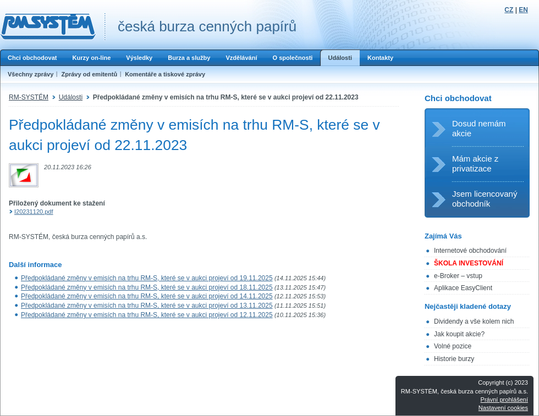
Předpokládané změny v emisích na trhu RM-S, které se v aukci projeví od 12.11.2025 (147, 315)
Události (340, 57)
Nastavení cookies (503, 407)
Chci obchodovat (32, 57)
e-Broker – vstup (458, 276)
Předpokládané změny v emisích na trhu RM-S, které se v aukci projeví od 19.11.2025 (147, 278)
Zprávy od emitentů (89, 74)
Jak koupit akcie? (459, 334)
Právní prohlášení (504, 399)
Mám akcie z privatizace (475, 163)
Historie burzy (454, 359)
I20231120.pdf (33, 211)
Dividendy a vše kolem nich (474, 321)
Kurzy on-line (91, 57)
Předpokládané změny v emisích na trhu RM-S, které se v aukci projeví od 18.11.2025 (147, 287)
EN (523, 10)
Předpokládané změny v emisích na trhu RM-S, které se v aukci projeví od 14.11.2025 (147, 296)
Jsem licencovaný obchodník (484, 198)
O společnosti (292, 57)
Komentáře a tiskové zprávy (165, 74)
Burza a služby (189, 57)
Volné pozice (452, 346)
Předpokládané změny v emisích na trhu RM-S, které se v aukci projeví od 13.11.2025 (147, 305)
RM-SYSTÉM (28, 97)
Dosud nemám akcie (479, 128)
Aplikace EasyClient (463, 288)
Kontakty (380, 57)
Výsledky (139, 57)
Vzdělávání (241, 57)
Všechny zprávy (30, 74)
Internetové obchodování (470, 250)
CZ (508, 10)
